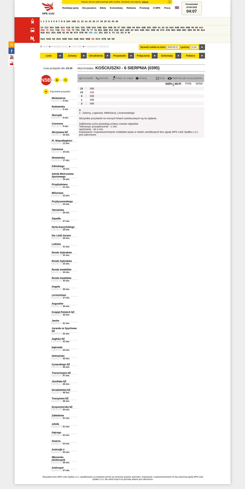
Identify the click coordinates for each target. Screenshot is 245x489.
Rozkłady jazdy (59, 46)
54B (99, 27)
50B (57, 27)
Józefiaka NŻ (59, 381)
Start (44, 46)
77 (91, 30)
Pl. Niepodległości (62, 140)
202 (106, 32)
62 (163, 27)
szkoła (55, 424)
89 (194, 30)
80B (105, 30)
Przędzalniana (60, 184)
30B (92, 88)
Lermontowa (59, 295)
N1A (42, 39)
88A (173, 30)
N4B (76, 39)
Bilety (103, 8)
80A (100, 30)
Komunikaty (116, 8)
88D (190, 30)
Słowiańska (58, 157)
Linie (49, 55)
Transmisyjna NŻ (61, 373)
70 (47, 30)
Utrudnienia (96, 55)
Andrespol (57, 467)
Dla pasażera (89, 8)
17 (97, 21)
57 (119, 27)
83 (132, 30)
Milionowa (57, 193)
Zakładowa (58, 415)
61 (159, 27)
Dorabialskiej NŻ (61, 390)
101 (95, 32)
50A (52, 27)
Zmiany (72, 55)
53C (83, 27)
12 (82, 21)
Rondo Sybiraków (62, 252)
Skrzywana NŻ (60, 132)
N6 (93, 39)
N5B (88, 39)
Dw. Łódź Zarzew (61, 235)
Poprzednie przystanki (60, 91)
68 (196, 27)
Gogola (56, 286)
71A (52, 30)
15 (90, 21)
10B (74, 21)
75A (78, 30)
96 (71, 32)
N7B (104, 39)
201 (101, 32)
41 (109, 21)
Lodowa (56, 244)
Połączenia (143, 55)
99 (86, 32)
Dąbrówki (57, 347)
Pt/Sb (188, 83)
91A (203, 30)
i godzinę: (185, 47)
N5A (82, 39)
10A (68, 21)
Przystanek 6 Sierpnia (97, 46)
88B (179, 30)
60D (155, 27)
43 (113, 21)
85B (153, 30)
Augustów (57, 303)
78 (95, 30)
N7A (98, 39)
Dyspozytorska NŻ (62, 407)
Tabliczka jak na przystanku (184, 78)
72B (68, 30)
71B (57, 30)
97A (76, 32)
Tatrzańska (58, 210)
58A (123, 27)
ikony (160, 78)
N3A (58, 39)
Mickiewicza (58, 98)
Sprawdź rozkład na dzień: (153, 47)
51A (63, 27)
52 (73, 27)
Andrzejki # (58, 449)
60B (144, 27)
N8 (108, 39)
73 (73, 30)
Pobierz (190, 55)
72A (63, 30)
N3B (64, 39)
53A (77, 27)
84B (142, 30)
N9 (113, 39)
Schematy (167, 55)
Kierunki (102, 78)
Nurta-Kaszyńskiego (63, 227)
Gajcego (56, 432)
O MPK (157, 8)
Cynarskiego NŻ (61, 364)
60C (149, 27)
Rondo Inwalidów (61, 269)
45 (117, 21)
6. (110, 32)
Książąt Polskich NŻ (63, 312)
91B (42, 32)
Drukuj (141, 78)
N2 (53, 39)
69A (201, 27)
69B (42, 30)
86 (158, 30)
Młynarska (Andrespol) (58, 458)
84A (137, 30)
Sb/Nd (198, 83)
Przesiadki (86, 78)
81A (111, 30)
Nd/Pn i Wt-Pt (173, 83)
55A (105, 27)
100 (90, 32)
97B (81, 32)
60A (138, 27)
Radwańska (58, 106)
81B (116, 30)
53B (88, 27)
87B (168, 30)
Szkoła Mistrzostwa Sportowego (63, 175)
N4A (70, 39)
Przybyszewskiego (62, 201)
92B (59, 32)
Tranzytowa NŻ (60, 398)
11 (78, 21)
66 (192, 27)
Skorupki (57, 115)
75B (83, 30)
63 (167, 27)
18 (101, 21)
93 (63, 32)
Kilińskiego (58, 166)
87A (162, 30)
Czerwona (57, 123)
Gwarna (56, 441)
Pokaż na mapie (122, 78)
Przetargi (144, 8)
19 (105, 21)
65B (188, 27)
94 (67, 32)
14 (86, 21)
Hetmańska (58, 355)
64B (177, 27)
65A (183, 27)
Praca (167, 8)
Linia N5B (76, 46)
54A (94, 27)
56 (115, 27)
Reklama (131, 8)
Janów (55, 320)
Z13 (46, 27)
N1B (48, 39)
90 (198, 30)
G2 (122, 32)
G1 (117, 32)
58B (129, 27)
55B (110, 27)
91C (48, 32)
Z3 (41, 27)
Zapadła (56, 218)
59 (133, 27)
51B (68, 27)
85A (148, 30)
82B (127, 30)
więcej (145, 2)
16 (94, 21)
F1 (113, 32)
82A (122, 30)
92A (53, 32)
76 (87, 30)
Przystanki (119, 55)
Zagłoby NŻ (58, 338)
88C (184, 30)
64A (171, 27)
